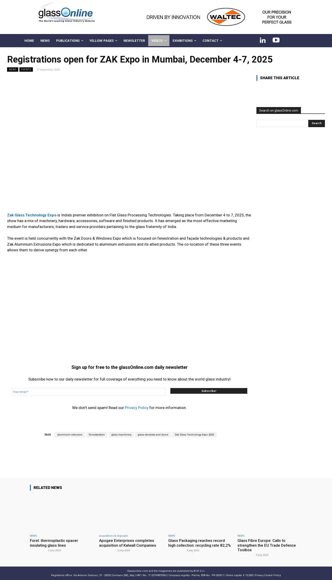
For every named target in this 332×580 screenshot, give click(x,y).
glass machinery (121, 434)
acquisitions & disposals (113, 535)
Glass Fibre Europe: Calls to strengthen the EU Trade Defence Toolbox (266, 545)
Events (26, 69)
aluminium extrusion (69, 434)
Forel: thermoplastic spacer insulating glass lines (54, 542)
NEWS (12, 69)
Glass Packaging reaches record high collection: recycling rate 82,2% (199, 542)
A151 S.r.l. (199, 571)
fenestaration (97, 434)
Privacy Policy (136, 407)
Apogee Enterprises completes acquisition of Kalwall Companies (128, 542)
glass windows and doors (153, 434)
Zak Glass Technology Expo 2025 (194, 434)
